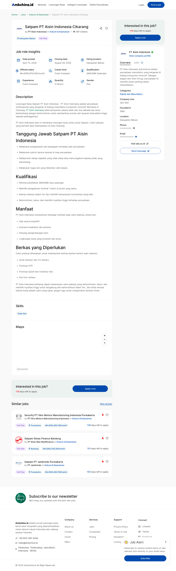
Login (141, 5)
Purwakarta (35, 425)
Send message (139, 151)
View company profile (140, 55)
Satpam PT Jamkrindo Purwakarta (43, 461)
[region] (62, 351)
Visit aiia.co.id (139, 143)
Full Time (43, 38)
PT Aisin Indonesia (37, 31)
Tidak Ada (21, 313)
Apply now (90, 388)
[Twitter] (145, 531)
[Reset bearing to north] (105, 343)
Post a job (156, 5)
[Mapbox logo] (22, 369)
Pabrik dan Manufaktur (131, 94)
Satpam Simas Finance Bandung (42, 438)
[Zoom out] (105, 339)
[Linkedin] (145, 526)
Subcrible (145, 558)
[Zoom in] (105, 335)
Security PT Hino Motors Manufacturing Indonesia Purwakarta (59, 415)
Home (14, 14)
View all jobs (106, 404)
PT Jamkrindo (34, 465)
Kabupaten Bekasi (26, 38)
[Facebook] (145, 536)
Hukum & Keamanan (39, 14)
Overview (125, 62)
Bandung (34, 449)
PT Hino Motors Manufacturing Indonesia (48, 418)
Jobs (23, 14)
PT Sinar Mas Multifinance (40, 442)
